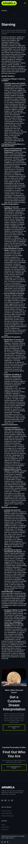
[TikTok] (5, 842)
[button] (14, 14)
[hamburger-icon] (25, 3)
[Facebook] (7, 842)
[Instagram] (2, 842)
